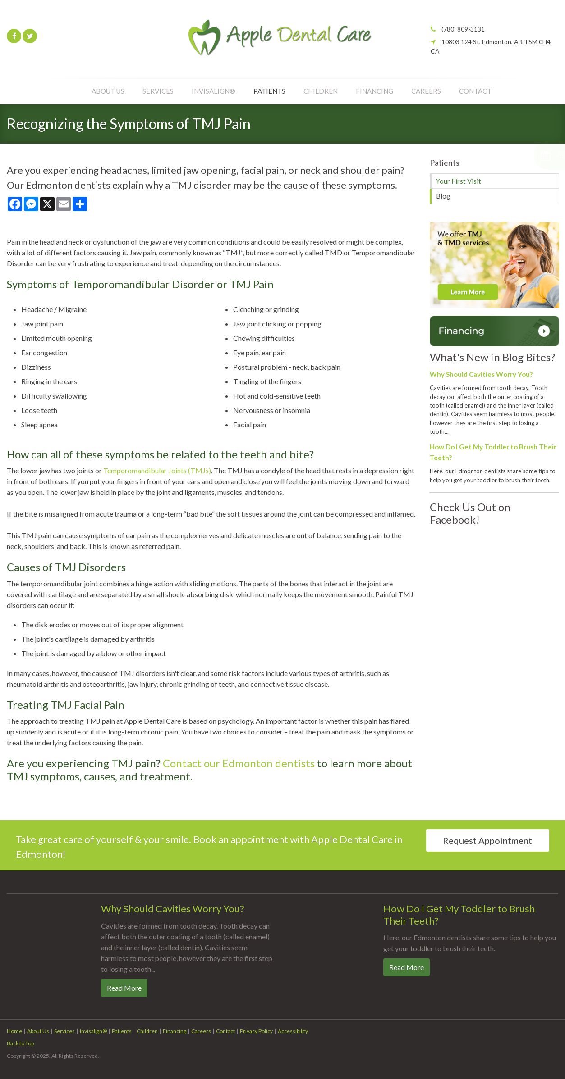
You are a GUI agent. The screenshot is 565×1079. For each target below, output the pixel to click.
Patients (269, 91)
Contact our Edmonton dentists (239, 763)
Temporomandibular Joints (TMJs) (157, 470)
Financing (374, 91)
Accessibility (293, 1031)
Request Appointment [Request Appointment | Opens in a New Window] (487, 840)
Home (14, 1031)
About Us (108, 91)
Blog (443, 196)
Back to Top (20, 1043)
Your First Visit (458, 181)
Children (320, 91)
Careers (426, 91)
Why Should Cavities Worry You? (481, 374)
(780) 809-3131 (463, 29)
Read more (124, 988)
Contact (475, 91)
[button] (517, 155)
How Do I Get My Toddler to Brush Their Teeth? (459, 914)
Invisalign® (213, 91)
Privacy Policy (256, 1031)
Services (158, 91)
